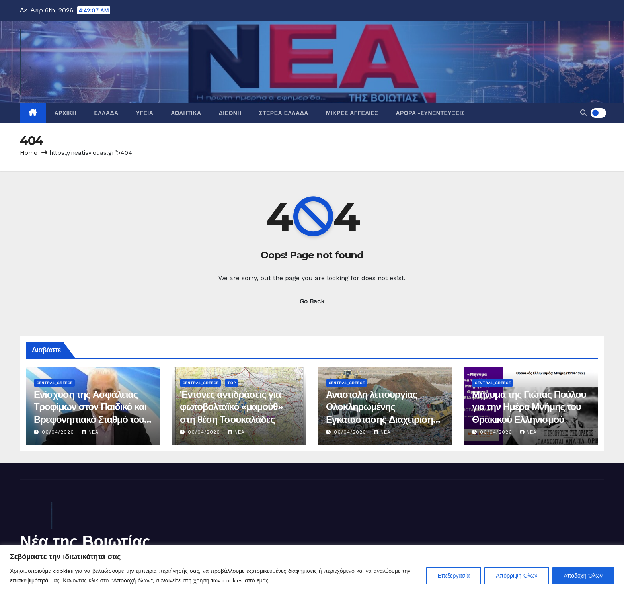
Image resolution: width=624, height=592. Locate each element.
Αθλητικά (186, 113)
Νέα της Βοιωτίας (85, 541)
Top (231, 383)
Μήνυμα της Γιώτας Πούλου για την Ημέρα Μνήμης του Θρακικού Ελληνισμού (529, 407)
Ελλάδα (106, 113)
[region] (312, 568)
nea (90, 432)
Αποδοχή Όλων (583, 575)
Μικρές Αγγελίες (352, 113)
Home (28, 152)
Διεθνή (230, 113)
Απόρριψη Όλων (516, 575)
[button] (583, 113)
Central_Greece (54, 383)
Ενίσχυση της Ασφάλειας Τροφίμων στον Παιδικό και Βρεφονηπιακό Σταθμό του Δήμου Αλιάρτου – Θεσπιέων (90, 419)
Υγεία (145, 113)
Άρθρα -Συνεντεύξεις (430, 113)
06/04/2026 (59, 432)
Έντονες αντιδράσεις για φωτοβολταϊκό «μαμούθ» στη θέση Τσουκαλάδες (231, 407)
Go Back (312, 301)
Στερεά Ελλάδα (283, 113)
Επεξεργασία (454, 575)
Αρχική (66, 113)
